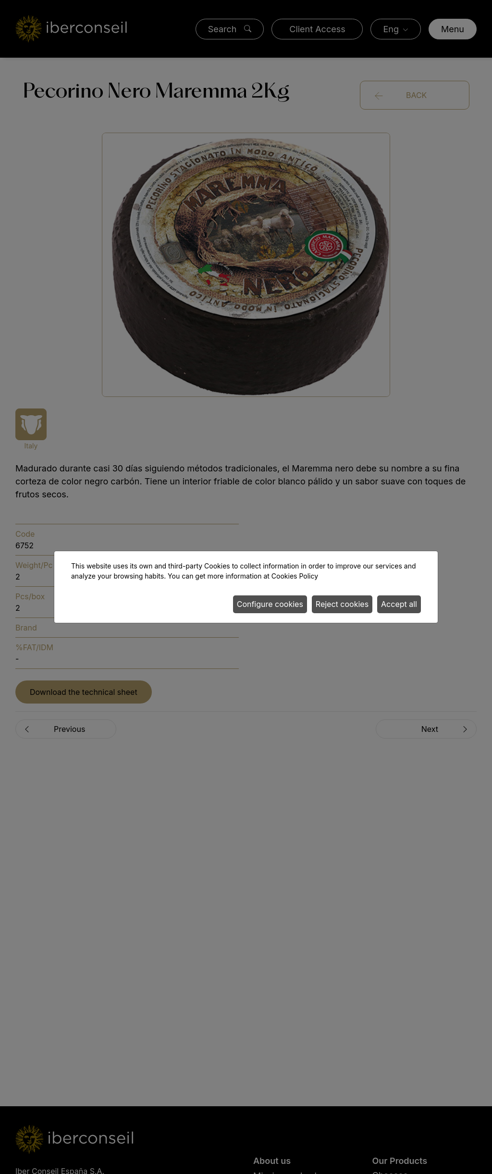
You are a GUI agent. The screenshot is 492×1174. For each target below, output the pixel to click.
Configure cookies (270, 604)
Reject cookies (342, 604)
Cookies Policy (294, 576)
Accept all (399, 604)
